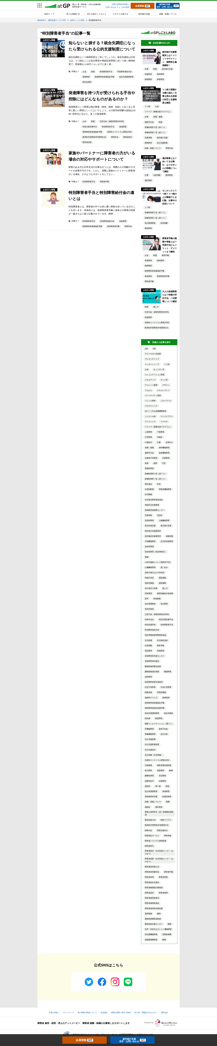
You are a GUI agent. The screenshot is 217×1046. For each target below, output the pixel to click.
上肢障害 (148, 432)
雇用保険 (148, 914)
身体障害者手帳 (113, 226)
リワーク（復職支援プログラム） (158, 112)
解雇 (171, 770)
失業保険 (148, 138)
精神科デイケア (151, 698)
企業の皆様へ (54, 1013)
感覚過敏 (162, 578)
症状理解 (156, 175)
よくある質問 (124, 7)
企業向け (169, 442)
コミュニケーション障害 (154, 375)
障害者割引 (127, 137)
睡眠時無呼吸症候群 (153, 666)
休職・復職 (157, 117)
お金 (84, 72)
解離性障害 (149, 776)
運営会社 (164, 1013)
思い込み (164, 567)
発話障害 (148, 651)
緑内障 (147, 718)
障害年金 (114, 137)
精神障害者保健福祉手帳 (104, 77)
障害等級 (167, 836)
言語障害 (162, 776)
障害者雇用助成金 (152, 903)
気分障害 (164, 604)
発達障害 (122, 127)
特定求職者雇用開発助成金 (155, 635)
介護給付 (148, 442)
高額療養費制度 (151, 940)
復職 (146, 557)
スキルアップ (150, 380)
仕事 (146, 69)
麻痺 (164, 940)
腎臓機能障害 (150, 734)
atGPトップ (49, 14)
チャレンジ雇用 (151, 385)
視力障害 (148, 770)
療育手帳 (165, 255)
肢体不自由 (163, 729)
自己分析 (164, 734)
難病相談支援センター (154, 924)
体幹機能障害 (164, 448)
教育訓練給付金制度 (165, 593)
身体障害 (160, 79)
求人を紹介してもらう (96, 14)
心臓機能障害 (150, 567)
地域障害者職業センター (154, 510)
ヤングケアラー (167, 416)
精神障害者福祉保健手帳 (154, 708)
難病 (159, 914)
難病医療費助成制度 (153, 919)
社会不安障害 (166, 687)
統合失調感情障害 (126, 77)
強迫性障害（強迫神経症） (155, 552)
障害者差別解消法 (152, 872)
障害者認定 (149, 893)
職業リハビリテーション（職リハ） (159, 724)
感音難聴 (162, 583)
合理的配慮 (149, 489)
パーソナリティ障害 (153, 396)
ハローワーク (166, 401)
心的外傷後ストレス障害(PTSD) (157, 562)
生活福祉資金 (162, 640)
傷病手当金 (149, 122)
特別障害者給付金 (124, 72)
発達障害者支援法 (152, 661)
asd (146, 349)
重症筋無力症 (150, 820)
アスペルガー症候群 (153, 354)
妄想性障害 (149, 520)
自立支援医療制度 (152, 744)
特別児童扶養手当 (90, 127)
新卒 (146, 599)
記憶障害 (162, 781)
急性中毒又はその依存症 (154, 573)
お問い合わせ (111, 7)
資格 (167, 786)
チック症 (164, 380)
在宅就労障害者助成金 (154, 500)
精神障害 (86, 77)
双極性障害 (149, 468)
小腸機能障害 (164, 520)
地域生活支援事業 (152, 505)
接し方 (156, 307)
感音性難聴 (149, 583)
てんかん (148, 390)
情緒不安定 (149, 578)
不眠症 (159, 437)
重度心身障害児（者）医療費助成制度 (159, 813)
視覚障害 (160, 770)
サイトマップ (68, 1013)
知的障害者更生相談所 (154, 682)
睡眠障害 (167, 672)
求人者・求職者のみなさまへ (145, 1013)
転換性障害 (166, 797)
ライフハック (150, 422)
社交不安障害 (150, 687)
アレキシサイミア (152, 359)
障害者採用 (149, 877)
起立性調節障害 (151, 791)
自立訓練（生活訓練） (154, 755)
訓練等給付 (149, 781)
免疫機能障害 (164, 453)
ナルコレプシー (163, 390)
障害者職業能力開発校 (154, 888)
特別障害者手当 (106, 72)
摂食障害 (148, 593)
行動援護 (148, 765)
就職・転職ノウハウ (167, 14)
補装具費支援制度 (164, 765)
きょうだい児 (158, 369)
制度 (93, 72)
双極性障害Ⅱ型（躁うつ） (155, 127)
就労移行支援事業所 (153, 531)
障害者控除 (87, 142)
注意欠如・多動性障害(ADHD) (112, 121)
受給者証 (148, 484)
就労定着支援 (150, 526)
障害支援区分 (162, 830)
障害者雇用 (163, 893)
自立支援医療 (162, 143)
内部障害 (165, 458)
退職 (167, 802)
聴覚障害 (158, 718)
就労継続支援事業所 (153, 536)
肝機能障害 (149, 729)
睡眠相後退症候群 (152, 672)
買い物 (158, 786)
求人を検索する (73, 14)
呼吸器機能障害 (165, 489)
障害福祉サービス (152, 836)
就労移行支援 (144, 14)
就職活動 (169, 536)
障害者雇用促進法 (152, 898)
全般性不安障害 (151, 458)
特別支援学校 (150, 625)
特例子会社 (149, 619)
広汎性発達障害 (167, 541)
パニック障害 (150, 401)
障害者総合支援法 (152, 882)
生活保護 (148, 640)
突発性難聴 (161, 692)
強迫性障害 (149, 547)
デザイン (165, 385)
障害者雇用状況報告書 (154, 908)
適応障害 (148, 180)
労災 (164, 463)
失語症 (159, 515)
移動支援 (148, 692)
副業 (155, 463)
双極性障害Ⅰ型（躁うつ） (155, 132)
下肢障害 (160, 432)
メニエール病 (150, 416)
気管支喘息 (149, 609)
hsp (154, 349)
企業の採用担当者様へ (120, 4)
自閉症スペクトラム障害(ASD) (119, 132)
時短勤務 (157, 599)
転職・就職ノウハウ (153, 148)
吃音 (159, 484)
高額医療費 (166, 934)
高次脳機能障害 (151, 934)
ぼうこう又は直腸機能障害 (155, 411)
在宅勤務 (148, 494)
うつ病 (147, 106)
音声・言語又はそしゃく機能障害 (158, 929)
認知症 (147, 786)
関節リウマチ (166, 820)
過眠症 (147, 807)
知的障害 (122, 221)
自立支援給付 (150, 750)
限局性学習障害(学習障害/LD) (94, 137)
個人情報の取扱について (87, 1013)
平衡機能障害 (150, 541)
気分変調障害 (150, 223)
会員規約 (104, 1013)
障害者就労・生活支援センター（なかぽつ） (159, 852)
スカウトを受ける (120, 14)
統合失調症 (87, 82)
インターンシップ (152, 364)
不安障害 (148, 437)
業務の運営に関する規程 (121, 1013)
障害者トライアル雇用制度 (155, 841)
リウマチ (164, 422)
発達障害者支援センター (154, 656)
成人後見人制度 (151, 588)
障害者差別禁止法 (152, 867)
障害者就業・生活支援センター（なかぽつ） (159, 860)
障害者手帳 (104, 182)
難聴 (169, 924)
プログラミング (151, 406)
